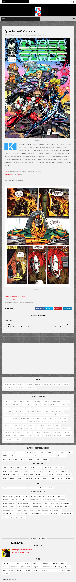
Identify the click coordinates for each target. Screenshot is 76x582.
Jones (15, 415)
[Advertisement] (38, 359)
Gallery (5, 567)
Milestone (42, 488)
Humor (53, 456)
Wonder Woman (66, 513)
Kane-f (31, 415)
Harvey (24, 474)
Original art (27, 570)
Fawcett (26, 471)
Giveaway (14, 567)
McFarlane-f (25, 418)
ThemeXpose (12, 579)
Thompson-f (57, 432)
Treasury (6, 574)
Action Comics (8, 496)
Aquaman (51, 496)
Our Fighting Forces (44, 510)
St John (20, 478)
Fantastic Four (36, 503)
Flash (45, 503)
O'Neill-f (32, 422)
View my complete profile (20, 552)
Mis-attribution (47, 567)
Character (27, 563)
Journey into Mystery (61, 506)
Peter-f (48, 422)
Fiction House (36, 471)
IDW (31, 474)
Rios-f (25, 425)
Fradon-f (57, 408)
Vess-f (31, 435)
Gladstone (6, 474)
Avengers (61, 496)
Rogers (32, 425)
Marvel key (30, 387)
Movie (50, 488)
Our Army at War (29, 510)
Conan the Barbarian (49, 500)
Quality (12, 478)
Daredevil (62, 500)
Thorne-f (68, 432)
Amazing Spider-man (38, 496)
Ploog (57, 422)
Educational (44, 563)
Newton (17, 422)
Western (45, 459)
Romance (6, 459)
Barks (22, 401)
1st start (7, 387)
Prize (5, 478)
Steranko (37, 432)
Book (18, 563)
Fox (56, 471)
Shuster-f (40, 429)
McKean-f (36, 418)
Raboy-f (7, 425)
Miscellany (58, 567)
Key (35, 35)
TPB (57, 570)
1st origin (38, 384)
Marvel (51, 474)
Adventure (20, 456)
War (38, 459)
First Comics (48, 471)
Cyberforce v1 (9, 175)
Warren (59, 478)
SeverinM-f (30, 429)
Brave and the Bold (18, 500)
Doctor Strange (23, 503)
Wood (68, 435)
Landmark (32, 488)
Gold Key (16, 474)
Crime (29, 456)
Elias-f (22, 408)
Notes (19, 570)
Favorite (62, 563)
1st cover (21, 384)
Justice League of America (12, 510)
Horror (45, 456)
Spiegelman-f (9, 432)
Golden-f (8, 411)
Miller (44, 418)
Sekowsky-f (9, 429)
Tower (45, 478)
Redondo (17, 425)
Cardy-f (7, 404)
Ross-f (49, 425)
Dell (56, 468)
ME (45, 474)
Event (14, 488)
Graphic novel (25, 567)
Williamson (47, 435)
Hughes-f (59, 411)
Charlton (32, 468)
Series (50, 570)
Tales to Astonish (35, 513)
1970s (56, 452)
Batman (6, 500)
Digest (35, 563)
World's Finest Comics (10, 517)
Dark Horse (47, 468)
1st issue (18, 35)
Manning (15, 418)
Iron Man (48, 506)
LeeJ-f (7, 418)
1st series (57, 384)
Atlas (18, 468)
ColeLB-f (53, 404)
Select (43, 570)
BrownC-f (38, 401)
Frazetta (65, 408)
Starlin (29, 432)
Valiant (52, 478)
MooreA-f (63, 418)
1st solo (65, 384)
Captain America (33, 500)
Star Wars (57, 510)
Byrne (66, 401)
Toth (14, 435)
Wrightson (8, 439)
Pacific (68, 474)
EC (61, 468)
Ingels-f (7, 415)
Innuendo (23, 488)
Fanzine (54, 563)
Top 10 (68, 570)
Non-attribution (8, 570)
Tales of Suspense (21, 513)
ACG (4, 468)
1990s (10, 35)
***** (22, 452)
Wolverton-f (58, 435)
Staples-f (20, 432)
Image (29, 35)
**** (17, 452)
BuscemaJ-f (57, 401)
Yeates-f (18, 439)
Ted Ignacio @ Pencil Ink (22, 550)
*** (12, 452)
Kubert (56, 415)
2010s (12, 456)
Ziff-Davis (68, 478)
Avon (25, 468)
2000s (5, 456)
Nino (24, 422)
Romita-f (41, 425)
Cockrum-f (26, 404)
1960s (49, 452)
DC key (15, 387)
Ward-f (38, 435)
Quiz (35, 570)
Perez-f (40, 422)
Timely (37, 478)
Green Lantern (65, 503)
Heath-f (40, 411)
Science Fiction (18, 459)
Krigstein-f (46, 415)
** (7, 452)
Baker (15, 401)
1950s (42, 452)
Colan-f (36, 404)
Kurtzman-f (65, 415)
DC (40, 468)
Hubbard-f (49, 411)
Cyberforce (14, 296)
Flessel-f (47, 408)
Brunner (47, 401)
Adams (7, 401)
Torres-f (7, 435)
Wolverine (54, 513)
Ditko (14, 408)
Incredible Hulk (38, 506)
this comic (13, 299)
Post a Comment (10, 339)
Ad (12, 563)
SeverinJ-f (19, 429)
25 (24, 35)
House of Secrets (24, 506)
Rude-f (57, 425)
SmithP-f (66, 429)
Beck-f (29, 401)
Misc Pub (59, 474)
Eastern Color (7, 471)
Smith (58, 429)
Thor (46, 513)
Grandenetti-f (18, 411)
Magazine (36, 567)
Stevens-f (46, 432)
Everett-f (38, 408)
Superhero (43, 35)
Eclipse (17, 471)
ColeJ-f (44, 404)
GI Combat (54, 503)
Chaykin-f (16, 404)
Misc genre (62, 456)
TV (62, 570)
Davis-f (7, 408)
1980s (62, 452)
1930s (29, 452)
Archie (12, 468)
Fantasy (37, 456)
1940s (35, 452)
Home (6, 296)
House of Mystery (9, 506)
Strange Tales (7, 513)
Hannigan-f (30, 411)
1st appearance (10, 384)
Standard (29, 478)
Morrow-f (8, 422)
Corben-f (63, 404)
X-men (23, 517)
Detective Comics (9, 503)
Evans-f (29, 408)
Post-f (64, 422)
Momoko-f (53, 418)
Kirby (38, 415)
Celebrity (6, 488)
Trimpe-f (22, 435)
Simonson (49, 429)
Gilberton (64, 471)
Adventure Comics (22, 496)
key (18, 175)
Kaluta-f (23, 415)
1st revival (47, 384)
